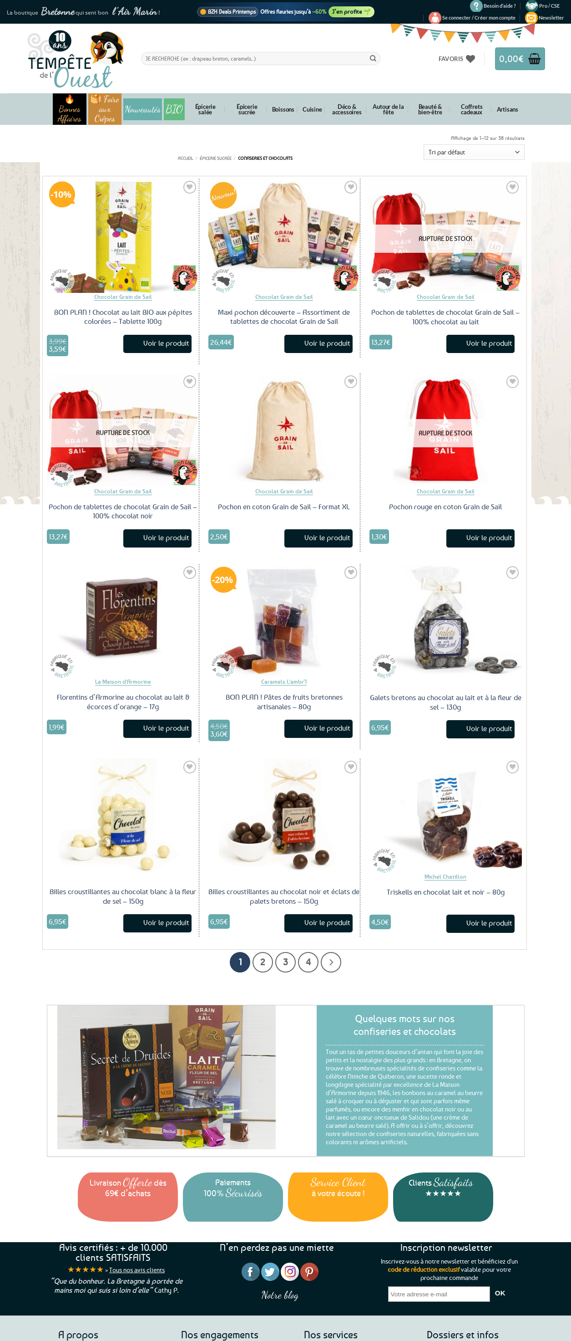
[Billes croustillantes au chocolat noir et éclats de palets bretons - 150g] (284, 815)
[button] (478, 18)
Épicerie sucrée (247, 109)
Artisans (507, 109)
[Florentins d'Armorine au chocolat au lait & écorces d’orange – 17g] (123, 621)
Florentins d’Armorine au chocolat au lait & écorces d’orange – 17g (123, 701)
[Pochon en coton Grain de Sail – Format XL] (284, 430)
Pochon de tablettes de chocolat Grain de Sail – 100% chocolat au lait (445, 316)
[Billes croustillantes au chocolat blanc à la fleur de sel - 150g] (123, 815)
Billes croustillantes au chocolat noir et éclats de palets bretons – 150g (283, 896)
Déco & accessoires (347, 109)
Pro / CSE (549, 6)
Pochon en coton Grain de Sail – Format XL (284, 506)
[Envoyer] (373, 58)
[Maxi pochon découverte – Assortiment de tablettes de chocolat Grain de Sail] (284, 235)
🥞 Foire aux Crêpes (104, 109)
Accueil (185, 158)
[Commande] (474, 152)
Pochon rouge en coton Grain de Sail (445, 506)
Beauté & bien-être (430, 109)
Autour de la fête (388, 109)
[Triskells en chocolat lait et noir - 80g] (445, 815)
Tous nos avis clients (137, 1270)
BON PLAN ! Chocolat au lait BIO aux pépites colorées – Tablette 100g (123, 316)
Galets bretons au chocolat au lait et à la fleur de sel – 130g (445, 702)
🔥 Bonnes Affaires (69, 109)
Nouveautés (143, 109)
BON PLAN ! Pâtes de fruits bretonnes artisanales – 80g (284, 701)
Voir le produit (166, 343)
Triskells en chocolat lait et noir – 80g (446, 891)
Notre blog (279, 1295)
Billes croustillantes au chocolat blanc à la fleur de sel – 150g (123, 896)
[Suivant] (331, 962)
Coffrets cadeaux (471, 109)
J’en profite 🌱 (351, 11)
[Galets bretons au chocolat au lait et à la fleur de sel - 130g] (445, 621)
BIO (174, 109)
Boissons (283, 109)
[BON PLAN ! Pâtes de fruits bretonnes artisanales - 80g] (284, 621)
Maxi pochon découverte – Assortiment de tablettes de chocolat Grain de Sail (284, 316)
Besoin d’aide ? (500, 6)
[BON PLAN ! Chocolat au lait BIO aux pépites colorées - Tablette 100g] (123, 235)
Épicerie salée (205, 109)
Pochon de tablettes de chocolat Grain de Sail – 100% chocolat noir (123, 511)
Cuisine (312, 109)
